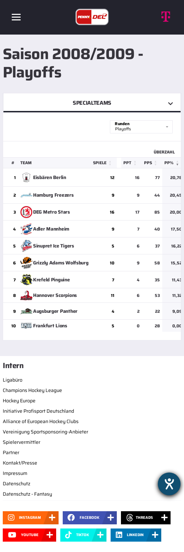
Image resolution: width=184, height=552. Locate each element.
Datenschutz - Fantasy (27, 494)
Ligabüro (12, 380)
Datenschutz (16, 483)
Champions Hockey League (32, 390)
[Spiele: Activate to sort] (104, 162)
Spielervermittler (21, 442)
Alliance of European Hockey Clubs (41, 421)
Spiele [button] (99, 162)
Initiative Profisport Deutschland (38, 411)
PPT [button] (127, 162)
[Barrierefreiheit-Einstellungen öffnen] (169, 484)
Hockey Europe (19, 400)
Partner (11, 452)
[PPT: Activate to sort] (131, 162)
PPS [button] (148, 162)
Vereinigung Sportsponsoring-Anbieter (45, 432)
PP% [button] (169, 162)
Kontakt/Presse (20, 463)
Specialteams (92, 103)
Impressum (15, 473)
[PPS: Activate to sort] (152, 162)
